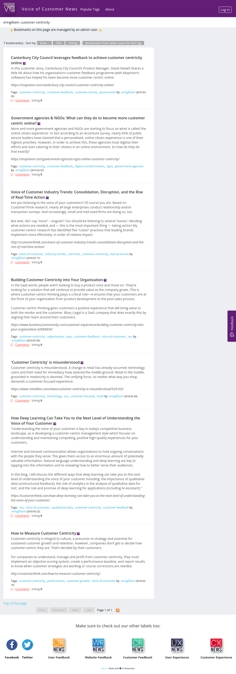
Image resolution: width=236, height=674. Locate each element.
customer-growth (77, 581)
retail (100, 396)
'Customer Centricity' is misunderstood (45, 362)
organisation (55, 336)
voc (130, 336)
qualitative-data (62, 507)
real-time (74, 254)
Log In (225, 10)
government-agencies (129, 166)
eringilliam (128, 92)
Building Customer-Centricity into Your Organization (57, 279)
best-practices (119, 254)
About (109, 9)
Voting (72, 43)
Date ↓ (44, 43)
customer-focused (82, 396)
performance (55, 581)
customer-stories (86, 92)
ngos (110, 166)
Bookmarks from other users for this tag (113, 43)
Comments (22, 100)
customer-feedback (60, 92)
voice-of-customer (31, 254)
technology (54, 396)
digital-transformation (89, 166)
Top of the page (15, 603)
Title (59, 43)
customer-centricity (32, 92)
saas (69, 336)
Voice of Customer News (50, 9)
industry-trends (55, 254)
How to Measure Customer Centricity (43, 533)
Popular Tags (90, 9)
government (107, 92)
